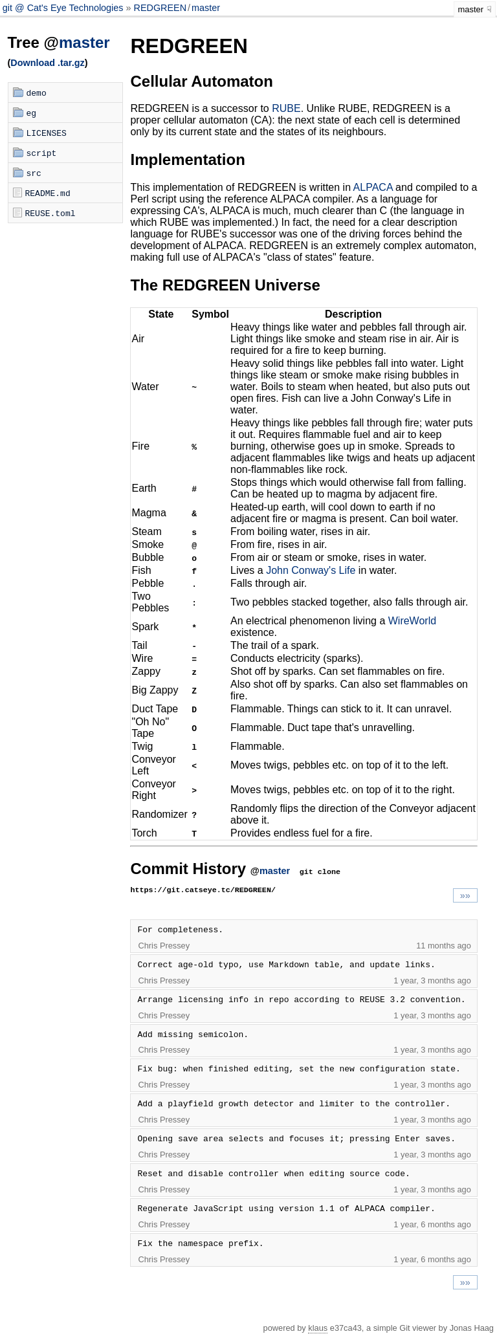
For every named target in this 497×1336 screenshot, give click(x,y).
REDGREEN (160, 8)
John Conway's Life (310, 570)
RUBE (286, 108)
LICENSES (47, 132)
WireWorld (412, 620)
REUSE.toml (50, 213)
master (206, 8)
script (42, 153)
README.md (48, 193)
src (34, 173)
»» (465, 895)
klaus (317, 1328)
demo (37, 92)
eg (32, 112)
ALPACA (373, 187)
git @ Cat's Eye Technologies (64, 8)
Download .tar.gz (47, 63)
